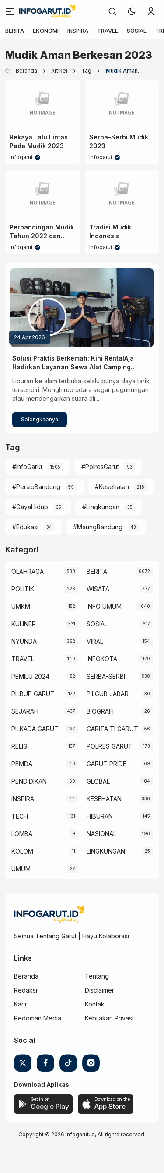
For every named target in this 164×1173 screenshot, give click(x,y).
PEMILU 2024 (30, 676)
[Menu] (10, 11)
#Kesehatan (112, 486)
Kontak (95, 1004)
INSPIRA (77, 30)
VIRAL (95, 641)
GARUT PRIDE (106, 763)
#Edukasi (25, 527)
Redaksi (25, 990)
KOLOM (22, 851)
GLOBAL (98, 781)
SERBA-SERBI (106, 676)
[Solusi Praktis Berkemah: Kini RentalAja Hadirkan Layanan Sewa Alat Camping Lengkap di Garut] (82, 307)
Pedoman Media (37, 1018)
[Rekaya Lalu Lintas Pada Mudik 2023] (42, 104)
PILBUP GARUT (33, 694)
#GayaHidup (30, 506)
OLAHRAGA (27, 571)
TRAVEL (107, 30)
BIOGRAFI (100, 711)
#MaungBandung (97, 527)
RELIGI (20, 746)
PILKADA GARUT (35, 728)
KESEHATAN (104, 798)
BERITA (14, 30)
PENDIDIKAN (29, 781)
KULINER (23, 624)
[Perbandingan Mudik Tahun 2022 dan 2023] (42, 194)
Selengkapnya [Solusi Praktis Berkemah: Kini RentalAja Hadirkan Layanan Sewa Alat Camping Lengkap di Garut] (39, 419)
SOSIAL (137, 30)
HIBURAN (100, 816)
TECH (19, 816)
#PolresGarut (100, 466)
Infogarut (21, 157)
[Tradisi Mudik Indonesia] (122, 194)
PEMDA (21, 763)
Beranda (26, 976)
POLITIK (22, 589)
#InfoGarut (27, 466)
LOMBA (21, 833)
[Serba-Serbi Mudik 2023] (122, 104)
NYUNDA (24, 641)
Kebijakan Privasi (109, 1018)
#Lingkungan (100, 506)
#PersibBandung (36, 486)
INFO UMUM (104, 606)
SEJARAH (24, 711)
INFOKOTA (102, 659)
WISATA (98, 589)
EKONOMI (46, 30)
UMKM (20, 606)
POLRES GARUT (110, 746)
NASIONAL (101, 833)
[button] (132, 11)
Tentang (97, 976)
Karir (20, 1004)
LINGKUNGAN (106, 851)
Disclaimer (99, 990)
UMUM (21, 868)
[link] (112, 11)
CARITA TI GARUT (112, 728)
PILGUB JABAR (108, 694)
